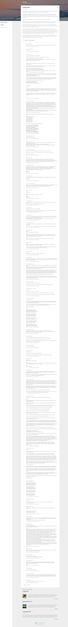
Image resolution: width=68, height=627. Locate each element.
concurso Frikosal (39, 11)
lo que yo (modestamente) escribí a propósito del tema (47, 22)
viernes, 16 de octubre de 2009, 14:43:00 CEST (32, 342)
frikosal (25, 2)
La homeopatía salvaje (27, 611)
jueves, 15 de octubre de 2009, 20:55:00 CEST (32, 98)
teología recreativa (31, 40)
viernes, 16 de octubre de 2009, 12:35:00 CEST (32, 254)
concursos (26, 40)
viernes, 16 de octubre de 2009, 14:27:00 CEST (32, 333)
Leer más (56, 598)
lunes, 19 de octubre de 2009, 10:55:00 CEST (32, 577)
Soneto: (27, 308)
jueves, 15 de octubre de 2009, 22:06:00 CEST (32, 138)
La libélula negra (25, 591)
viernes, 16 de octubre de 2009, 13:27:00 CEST (32, 295)
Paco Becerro (28, 298)
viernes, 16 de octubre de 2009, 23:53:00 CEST (32, 496)
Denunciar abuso (3, 27)
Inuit (26, 54)
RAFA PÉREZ (28, 329)
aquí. (34, 260)
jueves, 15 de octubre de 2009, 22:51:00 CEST (32, 173)
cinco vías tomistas (32, 103)
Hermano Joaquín (28, 183)
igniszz (27, 141)
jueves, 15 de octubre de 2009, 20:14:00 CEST (32, 51)
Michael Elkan (42, 624)
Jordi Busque (28, 379)
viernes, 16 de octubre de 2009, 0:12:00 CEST (32, 212)
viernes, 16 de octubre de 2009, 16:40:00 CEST (32, 376)
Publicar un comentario (26, 584)
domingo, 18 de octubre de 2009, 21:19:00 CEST (33, 558)
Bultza (27, 257)
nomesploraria (28, 222)
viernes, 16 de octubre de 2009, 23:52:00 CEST (32, 445)
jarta (26, 207)
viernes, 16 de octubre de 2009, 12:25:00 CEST (32, 248)
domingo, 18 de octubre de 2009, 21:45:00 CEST (33, 565)
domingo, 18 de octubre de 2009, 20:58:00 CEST (33, 552)
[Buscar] (58, 2)
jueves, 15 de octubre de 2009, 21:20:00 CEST (32, 133)
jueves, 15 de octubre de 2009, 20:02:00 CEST (32, 46)
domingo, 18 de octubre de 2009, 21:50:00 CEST (33, 570)
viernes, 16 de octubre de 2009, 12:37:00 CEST (32, 261)
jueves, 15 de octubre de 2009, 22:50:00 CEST (32, 155)
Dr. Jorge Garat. (28, 149)
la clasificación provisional (33, 12)
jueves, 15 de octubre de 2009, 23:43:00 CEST (32, 198)
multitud (29, 244)
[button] (57, 7)
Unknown (27, 49)
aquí (38, 26)
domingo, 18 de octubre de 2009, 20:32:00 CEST (33, 521)
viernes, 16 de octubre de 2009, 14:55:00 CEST (32, 356)
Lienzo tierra (28, 281)
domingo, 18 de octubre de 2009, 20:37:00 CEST (33, 546)
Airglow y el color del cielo (27, 601)
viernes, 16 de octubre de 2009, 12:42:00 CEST (32, 279)
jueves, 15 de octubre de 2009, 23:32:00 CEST (32, 187)
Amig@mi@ (27, 165)
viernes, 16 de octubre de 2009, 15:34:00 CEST (32, 367)
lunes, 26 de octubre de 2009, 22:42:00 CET (32, 582)
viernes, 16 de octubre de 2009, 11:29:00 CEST (32, 239)
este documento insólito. (36, 112)
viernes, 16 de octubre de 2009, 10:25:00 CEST (32, 227)
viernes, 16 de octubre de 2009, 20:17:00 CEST (32, 393)
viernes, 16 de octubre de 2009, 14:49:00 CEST (32, 347)
